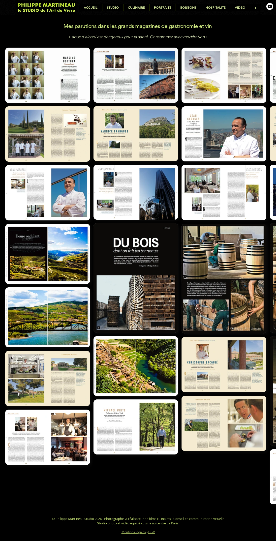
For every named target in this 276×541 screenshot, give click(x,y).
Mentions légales (134, 532)
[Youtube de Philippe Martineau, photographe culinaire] (269, 6)
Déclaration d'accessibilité (138, 536)
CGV (151, 532)
